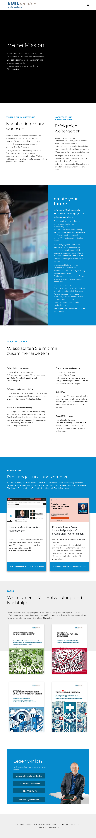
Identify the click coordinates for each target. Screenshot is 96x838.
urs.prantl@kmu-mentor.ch (29, 783)
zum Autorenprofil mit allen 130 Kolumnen (27, 567)
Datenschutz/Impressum (48, 827)
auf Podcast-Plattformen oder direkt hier (69, 566)
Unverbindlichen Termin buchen (29, 776)
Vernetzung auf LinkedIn (29, 799)
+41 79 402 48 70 (29, 791)
